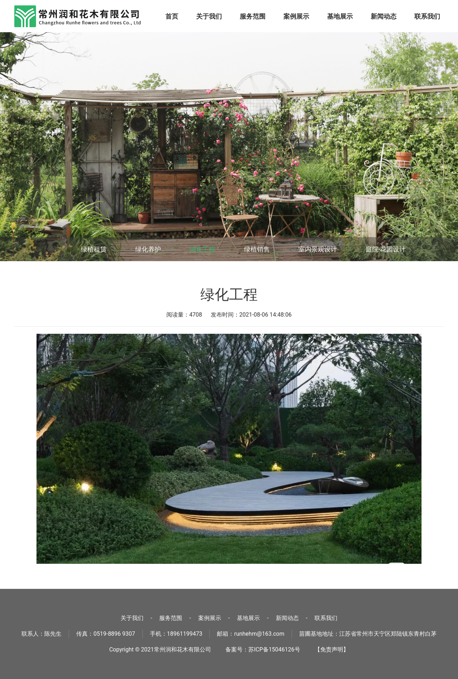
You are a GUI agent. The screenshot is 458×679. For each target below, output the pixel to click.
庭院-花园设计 (386, 249)
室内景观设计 (317, 249)
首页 (171, 16)
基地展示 (340, 16)
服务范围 (252, 16)
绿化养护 (148, 249)
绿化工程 (202, 249)
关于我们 (209, 16)
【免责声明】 (332, 649)
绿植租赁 (94, 249)
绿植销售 (257, 249)
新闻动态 (383, 16)
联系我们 (427, 16)
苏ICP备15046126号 (274, 649)
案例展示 (296, 16)
